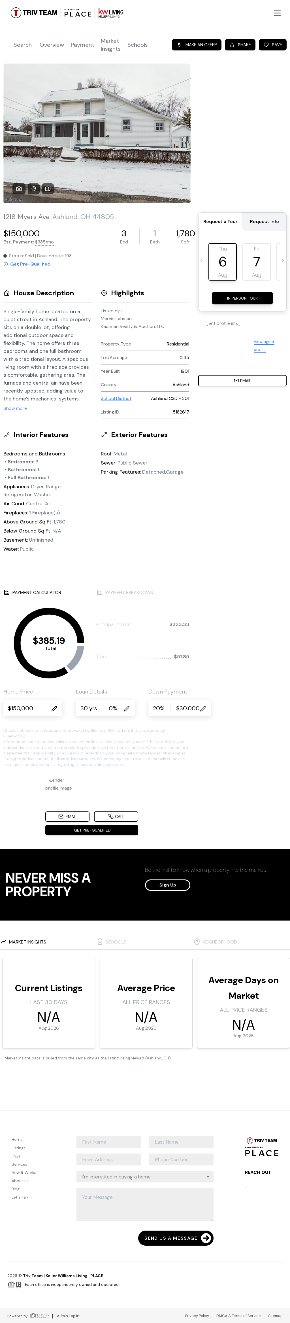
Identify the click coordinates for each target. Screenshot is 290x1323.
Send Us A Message (177, 1238)
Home (17, 1139)
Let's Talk (20, 1197)
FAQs (16, 1156)
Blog (16, 1188)
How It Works (24, 1172)
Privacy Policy (197, 1315)
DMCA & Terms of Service (238, 1315)
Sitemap (275, 1315)
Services (19, 1164)
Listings (18, 1147)
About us (20, 1180)
